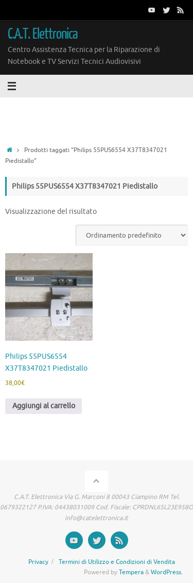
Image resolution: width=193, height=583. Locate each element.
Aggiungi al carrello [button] (43, 406)
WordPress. (167, 572)
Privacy (38, 562)
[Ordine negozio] (132, 235)
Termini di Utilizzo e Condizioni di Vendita (117, 562)
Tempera (131, 572)
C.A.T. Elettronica (43, 34)
